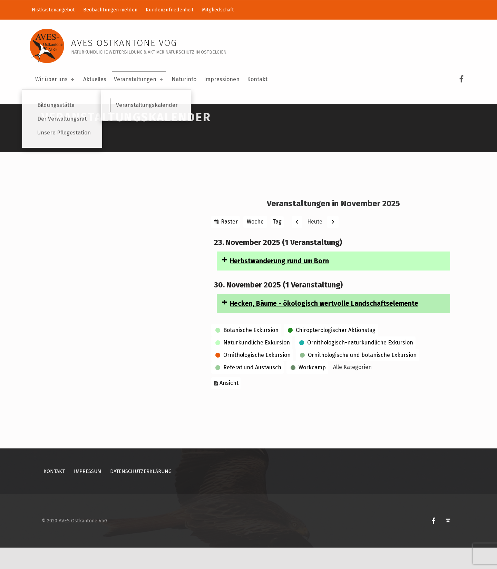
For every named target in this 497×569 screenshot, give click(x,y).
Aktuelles (94, 79)
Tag (277, 243)
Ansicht (230, 404)
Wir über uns (55, 79)
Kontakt (257, 79)
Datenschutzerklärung (141, 493)
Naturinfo (184, 79)
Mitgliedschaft (218, 10)
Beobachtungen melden (110, 10)
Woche (255, 243)
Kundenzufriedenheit (170, 10)
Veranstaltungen (139, 79)
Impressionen (222, 79)
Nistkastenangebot (53, 10)
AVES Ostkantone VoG (124, 43)
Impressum (87, 493)
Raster (229, 243)
